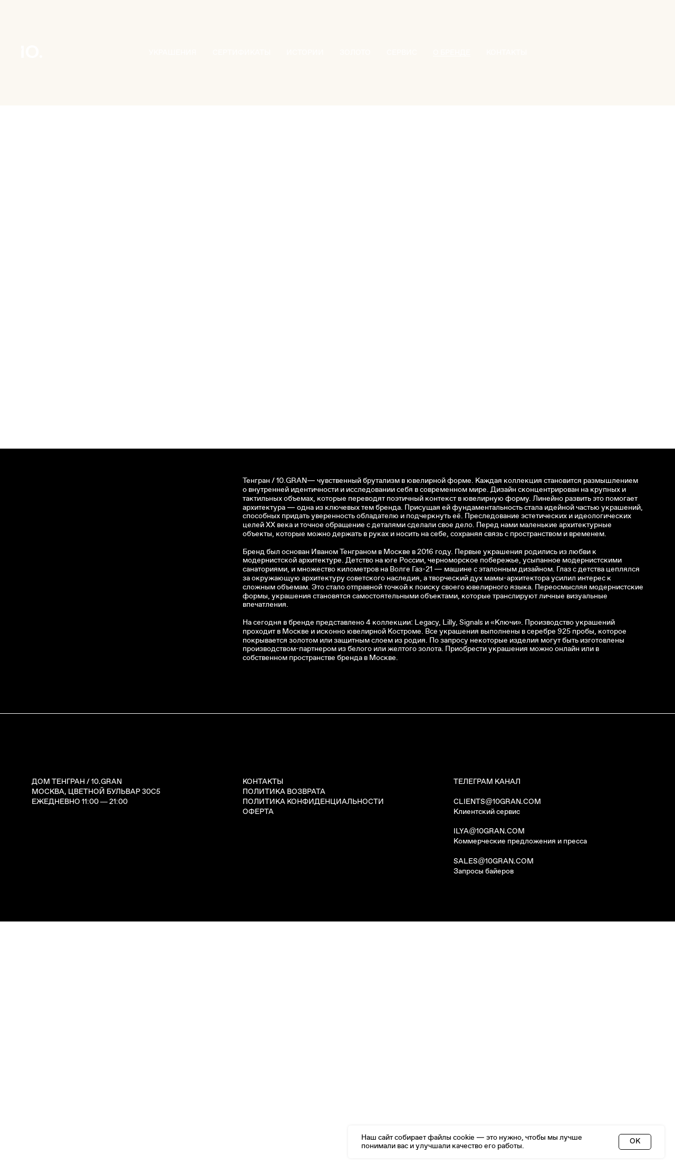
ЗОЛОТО (355, 52)
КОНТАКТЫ (506, 52)
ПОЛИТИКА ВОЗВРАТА (284, 1044)
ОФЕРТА (258, 1064)
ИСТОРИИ (305, 52)
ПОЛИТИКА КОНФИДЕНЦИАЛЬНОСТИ (313, 1054)
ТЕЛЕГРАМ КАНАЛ (487, 1034)
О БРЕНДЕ (451, 52)
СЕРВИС (402, 52)
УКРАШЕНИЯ (173, 52)
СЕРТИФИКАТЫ (242, 52)
